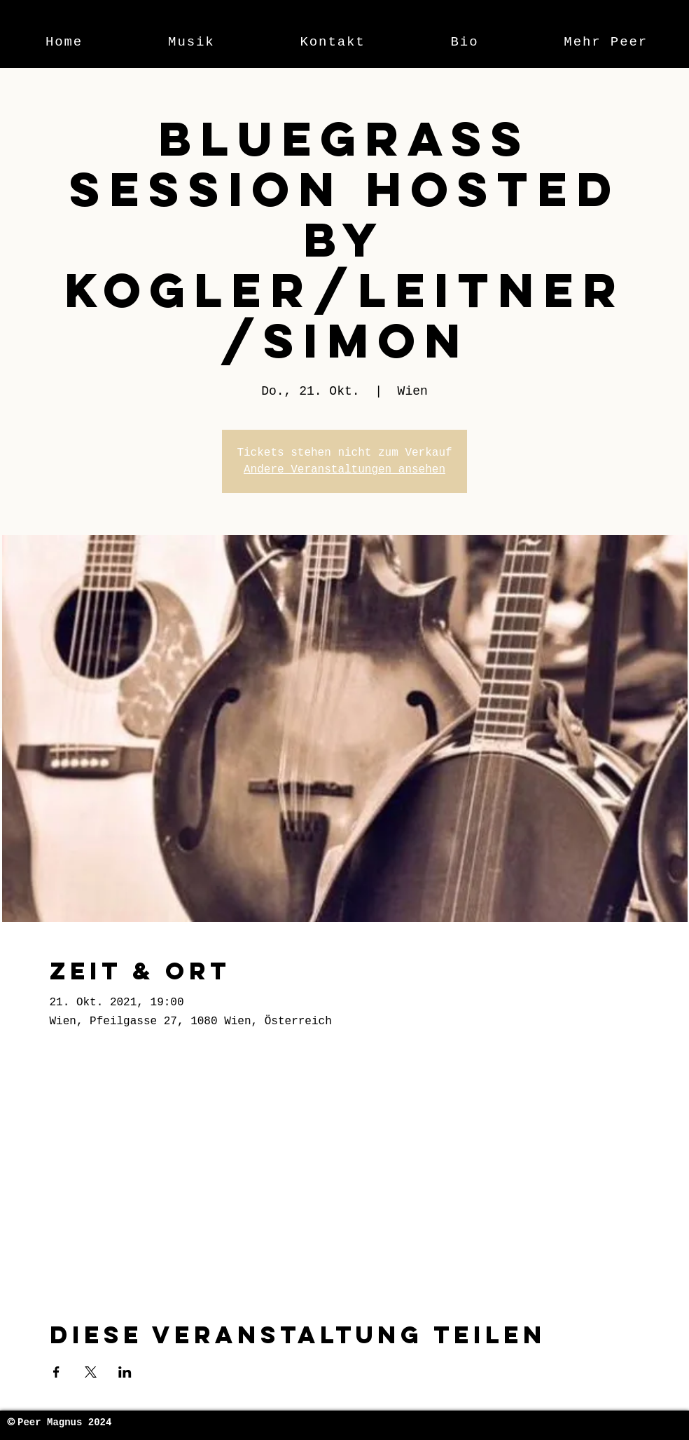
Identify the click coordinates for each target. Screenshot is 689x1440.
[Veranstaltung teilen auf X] (90, 1372)
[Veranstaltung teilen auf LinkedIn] (125, 1372)
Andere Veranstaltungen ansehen (344, 469)
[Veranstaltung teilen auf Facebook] (56, 1372)
